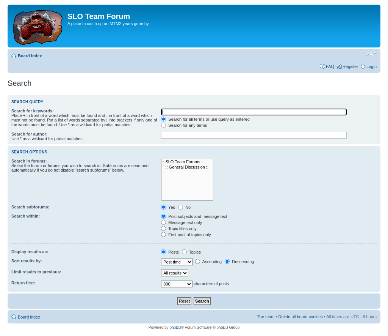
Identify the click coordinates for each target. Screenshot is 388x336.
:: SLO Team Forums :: (187, 161)
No (184, 207)
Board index (30, 56)
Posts (170, 252)
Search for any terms (184, 125)
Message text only (181, 222)
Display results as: (29, 251)
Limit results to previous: (36, 272)
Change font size (371, 54)
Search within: (25, 216)
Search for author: (29, 134)
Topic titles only (178, 228)
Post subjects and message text (194, 216)
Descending (239, 261)
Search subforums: (30, 207)
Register (350, 66)
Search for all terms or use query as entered (205, 119)
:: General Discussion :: (187, 167)
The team (265, 316)
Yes (168, 207)
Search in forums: (29, 161)
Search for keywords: (32, 111)
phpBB (175, 327)
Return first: (23, 283)
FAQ (330, 66)
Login (371, 66)
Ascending (208, 261)
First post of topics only (186, 234)
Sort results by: (26, 261)
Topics (191, 252)
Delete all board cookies (300, 316)
